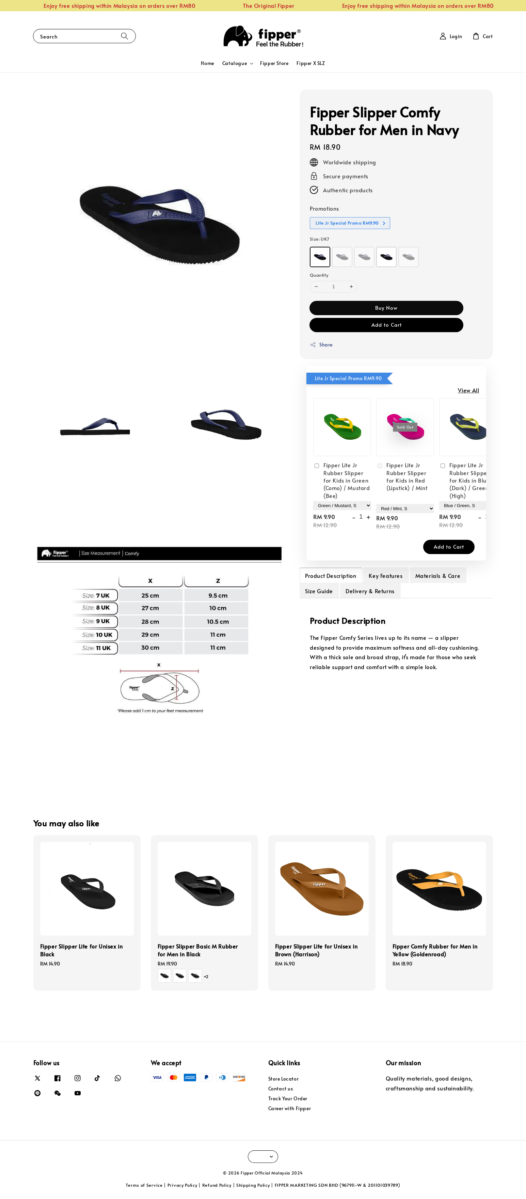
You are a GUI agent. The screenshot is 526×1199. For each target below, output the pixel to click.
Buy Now (386, 307)
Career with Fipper (289, 1108)
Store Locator (283, 1079)
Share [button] (321, 344)
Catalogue (234, 63)
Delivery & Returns (370, 591)
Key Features (385, 575)
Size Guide (319, 591)
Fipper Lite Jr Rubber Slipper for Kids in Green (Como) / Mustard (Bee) (341, 480)
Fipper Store (274, 63)
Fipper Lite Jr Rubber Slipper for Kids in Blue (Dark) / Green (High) (464, 480)
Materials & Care (438, 575)
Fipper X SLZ (311, 63)
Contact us (280, 1088)
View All (468, 390)
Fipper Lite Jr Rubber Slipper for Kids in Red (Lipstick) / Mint (401, 476)
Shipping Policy (253, 1185)
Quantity (319, 275)
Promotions (324, 208)
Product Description (330, 575)
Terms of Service (144, 1185)
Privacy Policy (182, 1185)
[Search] (125, 36)
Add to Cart (386, 324)
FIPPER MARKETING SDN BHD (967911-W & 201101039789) (337, 1185)
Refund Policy (217, 1185)
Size (320, 239)
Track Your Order (288, 1098)
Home (207, 63)
